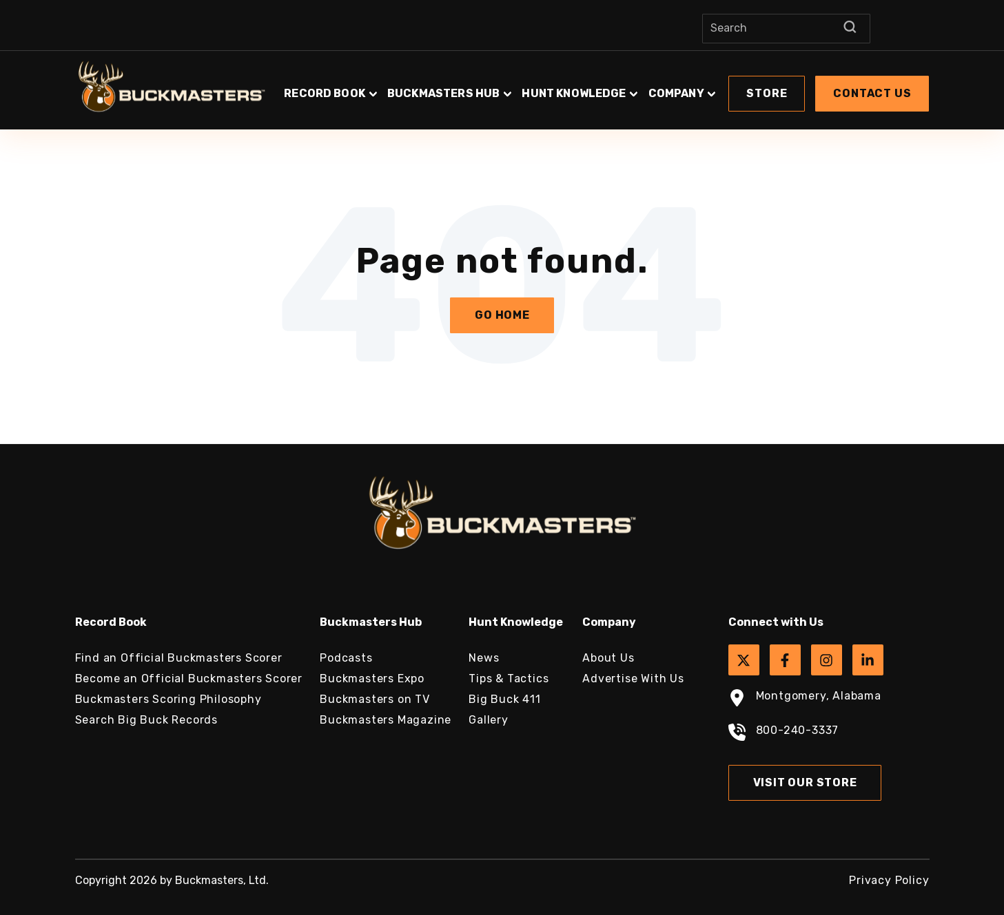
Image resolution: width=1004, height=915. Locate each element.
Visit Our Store (805, 782)
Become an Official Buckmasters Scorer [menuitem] (189, 678)
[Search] (786, 28)
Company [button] (676, 93)
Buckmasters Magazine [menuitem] (385, 719)
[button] (606, 87)
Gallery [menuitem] (489, 719)
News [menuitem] (484, 657)
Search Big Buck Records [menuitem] (146, 719)
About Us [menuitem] (608, 657)
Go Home (502, 315)
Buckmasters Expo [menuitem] (372, 678)
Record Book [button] (324, 93)
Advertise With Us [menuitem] (633, 678)
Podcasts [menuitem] (346, 657)
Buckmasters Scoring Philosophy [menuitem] (168, 699)
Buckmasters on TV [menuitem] (375, 699)
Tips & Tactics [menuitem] (509, 678)
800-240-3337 (783, 734)
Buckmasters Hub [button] (443, 93)
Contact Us (872, 93)
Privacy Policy (889, 880)
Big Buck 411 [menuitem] (505, 699)
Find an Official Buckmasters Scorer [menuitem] (179, 657)
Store (766, 93)
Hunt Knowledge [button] (574, 93)
